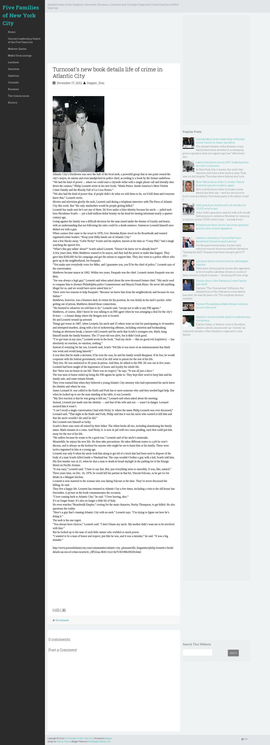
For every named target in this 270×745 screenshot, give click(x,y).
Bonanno (13, 89)
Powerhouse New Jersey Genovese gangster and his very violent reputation (222, 226)
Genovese (13, 69)
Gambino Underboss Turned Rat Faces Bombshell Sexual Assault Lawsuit (218, 239)
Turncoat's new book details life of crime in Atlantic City (108, 72)
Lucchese (13, 62)
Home (11, 32)
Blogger (108, 738)
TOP (245, 739)
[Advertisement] (114, 39)
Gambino (13, 75)
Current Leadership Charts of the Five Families (24, 40)
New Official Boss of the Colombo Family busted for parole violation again (220, 183)
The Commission (18, 95)
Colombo (13, 82)
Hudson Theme (63, 741)
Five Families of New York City (21, 15)
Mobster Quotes (17, 48)
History (12, 102)
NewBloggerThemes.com (99, 741)
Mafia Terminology (20, 55)
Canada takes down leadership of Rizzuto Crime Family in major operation (220, 140)
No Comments (62, 620)
